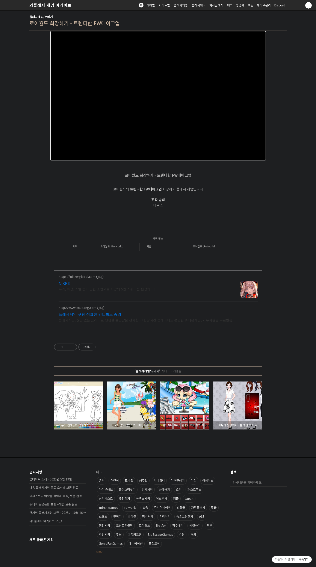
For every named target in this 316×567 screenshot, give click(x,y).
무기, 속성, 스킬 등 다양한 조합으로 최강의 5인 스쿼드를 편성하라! (107, 288)
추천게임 (104, 534)
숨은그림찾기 (184, 516)
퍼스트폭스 (194, 489)
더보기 (99, 552)
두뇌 (119, 534)
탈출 (214, 507)
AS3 (201, 516)
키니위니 (159, 480)
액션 (209, 525)
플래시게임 (181, 5)
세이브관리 (264, 5)
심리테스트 (106, 498)
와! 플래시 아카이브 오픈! (45, 521)
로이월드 (144, 525)
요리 (178, 489)
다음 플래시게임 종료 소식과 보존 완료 (53, 487)
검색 (282, 482)
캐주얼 (143, 480)
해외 (193, 534)
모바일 (129, 480)
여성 (193, 480)
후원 (250, 5)
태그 (230, 5)
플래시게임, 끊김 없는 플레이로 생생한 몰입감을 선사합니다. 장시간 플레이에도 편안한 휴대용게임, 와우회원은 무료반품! (146, 319)
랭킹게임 (104, 525)
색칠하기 (195, 525)
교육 (145, 507)
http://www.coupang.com (77, 308)
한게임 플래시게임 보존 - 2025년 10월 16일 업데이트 (57, 512)
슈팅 (181, 534)
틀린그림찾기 (127, 489)
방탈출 (181, 507)
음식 (101, 480)
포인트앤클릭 (124, 525)
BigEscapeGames (160, 534)
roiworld (130, 507)
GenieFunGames (111, 543)
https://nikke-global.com (77, 276)
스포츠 (103, 516)
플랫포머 (154, 543)
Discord (279, 5)
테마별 (151, 5)
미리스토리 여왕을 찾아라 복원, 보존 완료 (55, 496)
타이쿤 (132, 516)
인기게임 (147, 489)
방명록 (240, 5)
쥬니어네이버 (162, 507)
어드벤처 (161, 498)
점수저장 (147, 516)
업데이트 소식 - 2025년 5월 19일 (50, 479)
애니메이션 (136, 543)
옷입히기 (124, 498)
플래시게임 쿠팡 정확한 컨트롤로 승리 (90, 314)
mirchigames (108, 507)
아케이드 (207, 480)
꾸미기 (117, 516)
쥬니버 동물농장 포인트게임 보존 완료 (53, 504)
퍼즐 (176, 498)
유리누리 (164, 516)
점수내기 (177, 525)
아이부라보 (106, 489)
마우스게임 (143, 498)
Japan (189, 498)
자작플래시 (216, 5)
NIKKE (64, 283)
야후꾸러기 (178, 480)
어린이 (114, 480)
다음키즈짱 (135, 534)
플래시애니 (199, 5)
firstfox (161, 525)
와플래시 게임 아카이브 (50, 5)
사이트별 (164, 5)
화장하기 (164, 489)
